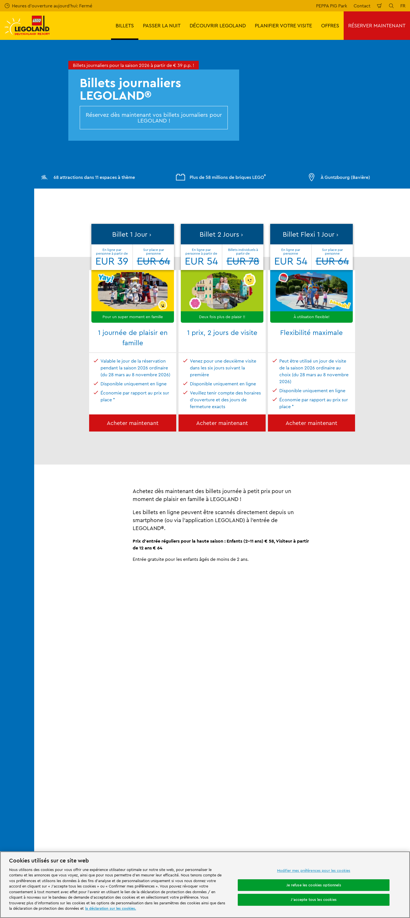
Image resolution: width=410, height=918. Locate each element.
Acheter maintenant (133, 422)
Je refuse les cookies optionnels (313, 885)
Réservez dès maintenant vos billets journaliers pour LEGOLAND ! (154, 117)
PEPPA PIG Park (331, 6)
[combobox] (198, 820)
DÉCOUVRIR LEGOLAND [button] (218, 25)
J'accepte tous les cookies (313, 899)
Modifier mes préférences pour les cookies (313, 870)
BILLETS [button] (125, 25)
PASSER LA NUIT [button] (162, 25)
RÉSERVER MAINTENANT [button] (376, 25)
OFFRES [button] (330, 25)
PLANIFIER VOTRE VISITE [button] (283, 25)
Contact (362, 6)
